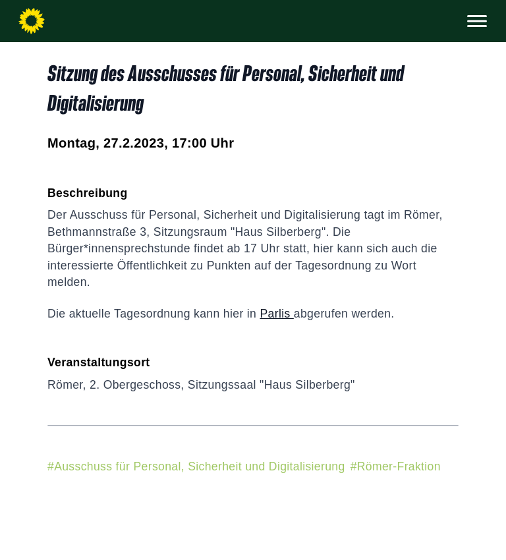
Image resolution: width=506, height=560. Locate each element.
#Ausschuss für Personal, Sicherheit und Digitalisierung (196, 466)
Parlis (276, 313)
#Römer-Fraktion (396, 466)
